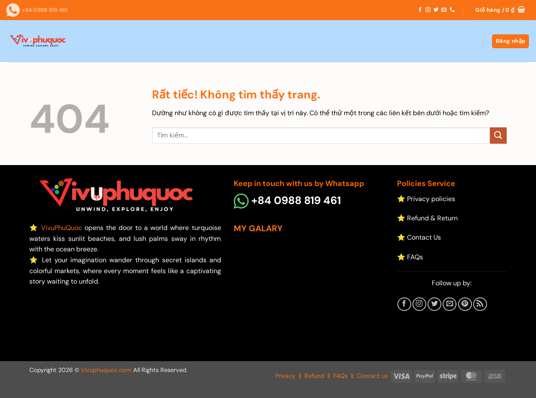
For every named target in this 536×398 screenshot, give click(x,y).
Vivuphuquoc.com (106, 370)
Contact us (372, 376)
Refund (314, 376)
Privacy (285, 376)
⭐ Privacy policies (426, 198)
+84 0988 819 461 (287, 200)
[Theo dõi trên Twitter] (435, 10)
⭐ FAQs (410, 257)
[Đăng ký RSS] (480, 304)
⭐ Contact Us (419, 237)
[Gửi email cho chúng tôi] (443, 10)
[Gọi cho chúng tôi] (452, 10)
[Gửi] (498, 135)
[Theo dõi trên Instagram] (427, 10)
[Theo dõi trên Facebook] (420, 10)
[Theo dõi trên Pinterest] (465, 304)
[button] (500, 10)
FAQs (340, 376)
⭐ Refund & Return (427, 218)
